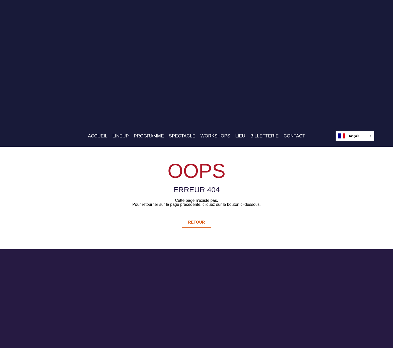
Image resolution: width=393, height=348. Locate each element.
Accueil (98, 135)
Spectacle (182, 135)
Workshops (215, 135)
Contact (294, 135)
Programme (149, 135)
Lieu (240, 135)
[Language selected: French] (355, 136)
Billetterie (264, 135)
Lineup (121, 135)
